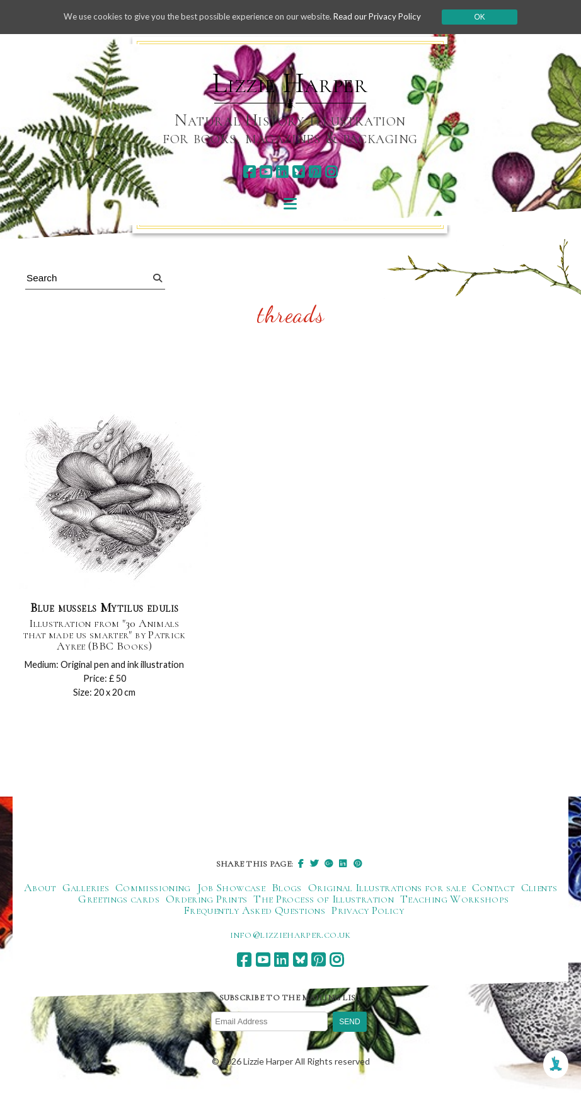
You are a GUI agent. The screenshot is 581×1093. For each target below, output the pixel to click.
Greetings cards (118, 901)
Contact (493, 889)
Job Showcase (231, 889)
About (40, 889)
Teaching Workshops (454, 901)
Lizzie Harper (290, 83)
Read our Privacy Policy (387, 16)
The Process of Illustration (323, 901)
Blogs (287, 889)
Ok (491, 17)
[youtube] (266, 171)
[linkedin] (282, 171)
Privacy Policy (367, 912)
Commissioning (153, 889)
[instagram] (331, 171)
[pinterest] (315, 171)
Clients (539, 889)
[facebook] (249, 171)
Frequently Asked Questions (254, 912)
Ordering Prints (206, 901)
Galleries (85, 889)
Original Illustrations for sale (387, 889)
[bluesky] (298, 171)
